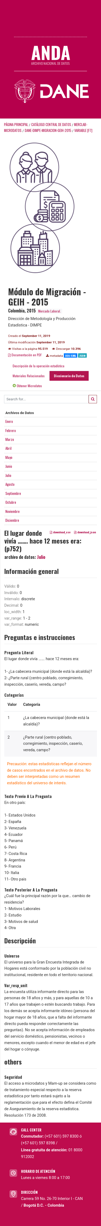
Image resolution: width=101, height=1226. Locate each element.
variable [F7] (83, 130)
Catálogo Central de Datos (51, 124)
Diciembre (12, 520)
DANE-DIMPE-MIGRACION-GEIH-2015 (48, 130)
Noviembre (12, 511)
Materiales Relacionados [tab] (29, 375)
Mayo (8, 457)
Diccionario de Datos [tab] (69, 375)
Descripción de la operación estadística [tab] (38, 366)
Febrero (10, 430)
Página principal (16, 124)
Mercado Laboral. (49, 311)
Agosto (10, 484)
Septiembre (13, 493)
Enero (9, 421)
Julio (8, 475)
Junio (8, 466)
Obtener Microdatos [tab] (27, 385)
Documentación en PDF (25, 355)
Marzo (9, 439)
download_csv (60, 532)
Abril (8, 448)
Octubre (10, 502)
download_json (85, 532)
